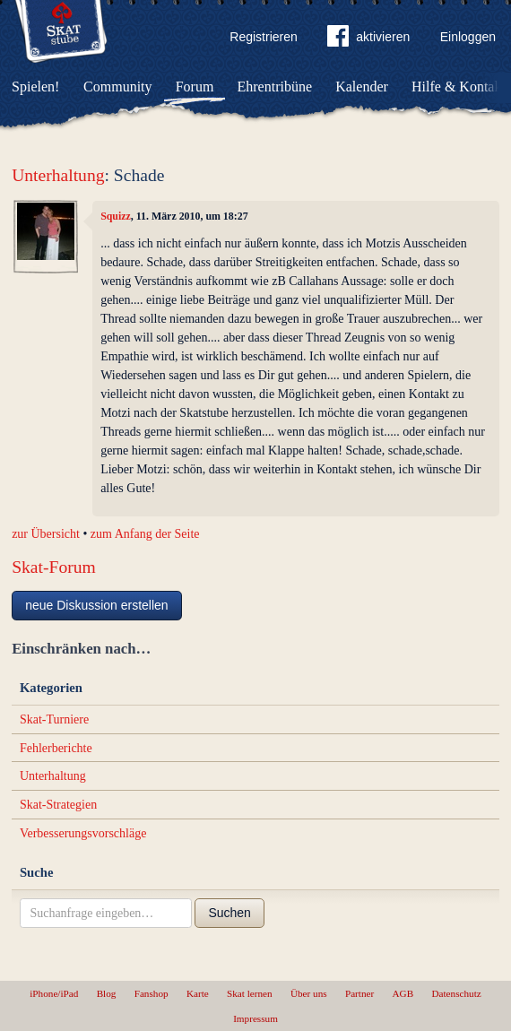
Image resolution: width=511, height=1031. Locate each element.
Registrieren (263, 37)
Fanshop (151, 993)
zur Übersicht (46, 534)
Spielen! (35, 86)
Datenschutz (456, 993)
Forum (195, 86)
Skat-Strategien (58, 804)
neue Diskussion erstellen (97, 605)
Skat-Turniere (54, 719)
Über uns (308, 993)
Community (117, 86)
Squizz (115, 216)
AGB (403, 993)
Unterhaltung (58, 175)
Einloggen (468, 37)
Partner (359, 993)
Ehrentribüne (275, 86)
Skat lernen (250, 993)
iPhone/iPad (54, 993)
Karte (197, 993)
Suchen (229, 912)
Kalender (361, 86)
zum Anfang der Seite (145, 534)
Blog (107, 993)
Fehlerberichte (56, 748)
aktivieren (368, 39)
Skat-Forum (54, 567)
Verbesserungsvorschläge (83, 833)
